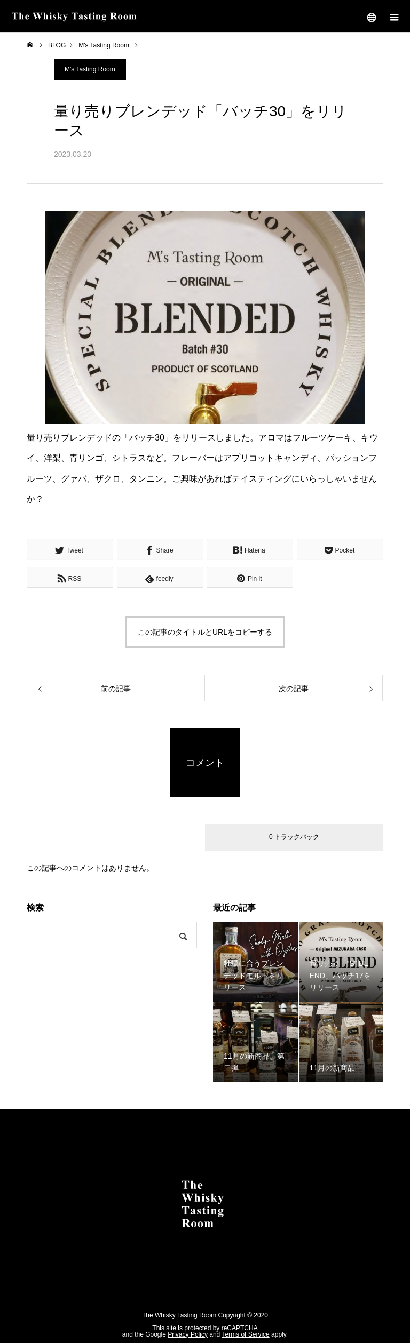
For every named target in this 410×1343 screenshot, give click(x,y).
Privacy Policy (188, 1334)
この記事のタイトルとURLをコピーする (205, 632)
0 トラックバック (294, 837)
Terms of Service (245, 1334)
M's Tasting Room (90, 69)
